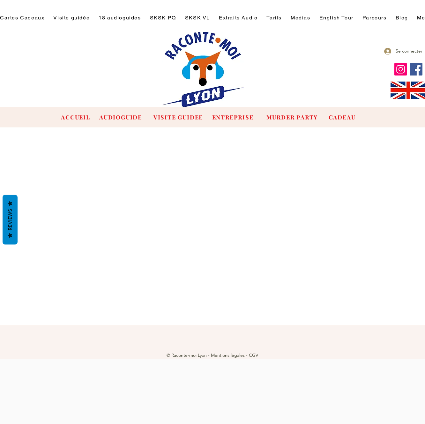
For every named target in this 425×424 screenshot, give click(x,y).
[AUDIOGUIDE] (121, 117)
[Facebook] (416, 69)
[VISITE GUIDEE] (179, 117)
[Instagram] (400, 69)
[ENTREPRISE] (233, 117)
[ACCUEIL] (76, 117)
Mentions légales (228, 355)
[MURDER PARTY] (293, 117)
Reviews (10, 219)
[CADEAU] (343, 117)
